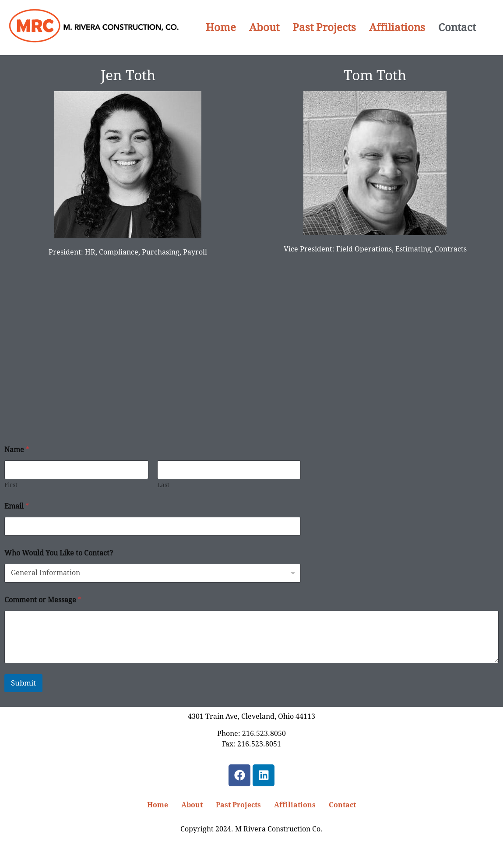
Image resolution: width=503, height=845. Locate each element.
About (264, 27)
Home (221, 27)
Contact (457, 27)
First (11, 484)
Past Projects (324, 27)
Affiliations (397, 27)
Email (16, 506)
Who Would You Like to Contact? (58, 553)
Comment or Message (42, 600)
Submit (23, 683)
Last (163, 484)
